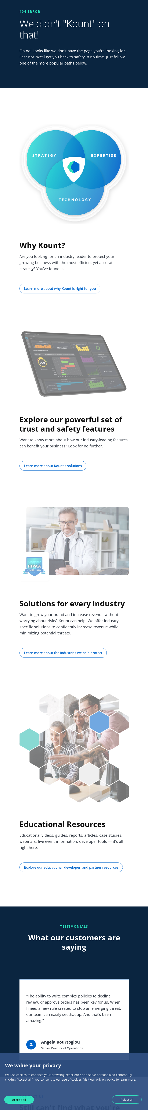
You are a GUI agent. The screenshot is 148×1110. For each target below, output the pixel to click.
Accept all (19, 1100)
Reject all (126, 1100)
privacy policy (105, 1079)
